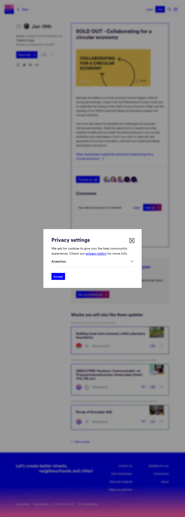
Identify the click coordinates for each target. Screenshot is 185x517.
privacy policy (96, 253)
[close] (132, 240)
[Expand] (92, 261)
